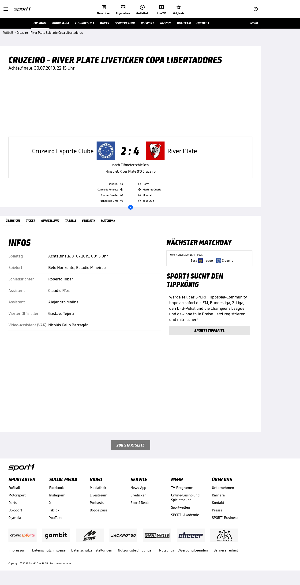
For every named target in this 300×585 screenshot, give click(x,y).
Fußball (14, 494)
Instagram (57, 501)
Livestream (98, 501)
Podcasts (97, 509)
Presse (217, 516)
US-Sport (15, 516)
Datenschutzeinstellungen (91, 556)
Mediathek (98, 494)
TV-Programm (182, 494)
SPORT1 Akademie (185, 521)
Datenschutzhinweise (49, 556)
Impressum (17, 556)
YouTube (55, 524)
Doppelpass (98, 516)
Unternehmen (223, 494)
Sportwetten (180, 513)
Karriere (218, 501)
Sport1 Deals (140, 509)
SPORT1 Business (225, 524)
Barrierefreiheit (226, 556)
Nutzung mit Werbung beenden (183, 556)
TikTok (54, 516)
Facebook (56, 494)
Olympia (14, 524)
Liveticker (138, 501)
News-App (138, 494)
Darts (12, 509)
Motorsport (17, 501)
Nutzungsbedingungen (136, 556)
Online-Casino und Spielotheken (185, 503)
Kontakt (218, 509)
